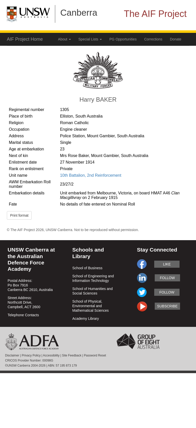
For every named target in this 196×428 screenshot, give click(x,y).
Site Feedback (72, 355)
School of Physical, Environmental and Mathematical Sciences (90, 305)
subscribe (167, 306)
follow (167, 278)
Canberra (78, 12)
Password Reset (95, 355)
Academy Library (85, 319)
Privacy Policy (31, 355)
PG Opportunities (122, 39)
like (167, 264)
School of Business (87, 268)
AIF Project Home (25, 39)
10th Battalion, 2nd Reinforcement (90, 175)
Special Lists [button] (90, 39)
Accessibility (51, 355)
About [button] (64, 39)
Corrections (153, 39)
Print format (19, 215)
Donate (175, 39)
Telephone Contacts (23, 315)
